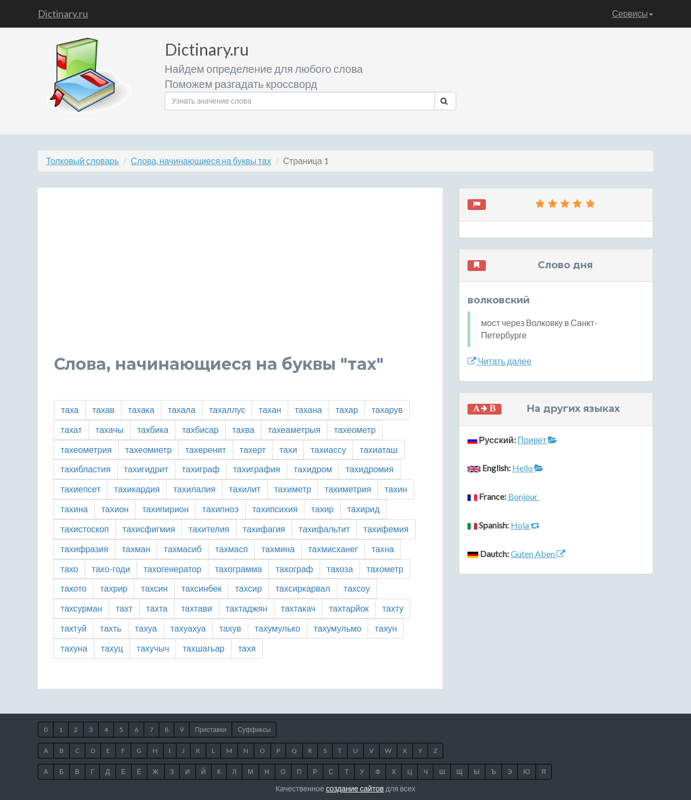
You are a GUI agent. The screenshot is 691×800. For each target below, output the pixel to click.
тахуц (112, 648)
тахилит (245, 489)
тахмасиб (182, 549)
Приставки (210, 730)
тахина (74, 509)
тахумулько (277, 628)
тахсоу (357, 588)
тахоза (340, 569)
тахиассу (328, 449)
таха (70, 409)
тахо (69, 569)
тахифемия (386, 529)
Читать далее (499, 361)
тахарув (387, 409)
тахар (346, 409)
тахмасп (231, 549)
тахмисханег (333, 549)
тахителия (208, 529)
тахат (71, 429)
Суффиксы (254, 730)
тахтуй (73, 628)
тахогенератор (172, 569)
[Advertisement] (240, 279)
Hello (528, 468)
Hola (525, 525)
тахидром (313, 469)
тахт (124, 608)
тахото (73, 588)
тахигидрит (146, 469)
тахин (395, 489)
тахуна (73, 648)
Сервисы (632, 13)
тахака (141, 409)
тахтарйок (349, 608)
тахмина (278, 549)
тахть (110, 628)
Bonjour (523, 496)
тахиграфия (256, 469)
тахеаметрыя (294, 429)
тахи (288, 449)
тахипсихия (274, 509)
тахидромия (370, 469)
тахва (243, 429)
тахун (386, 628)
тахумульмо (337, 628)
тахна (382, 549)
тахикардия (137, 489)
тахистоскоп (84, 529)
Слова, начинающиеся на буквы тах (201, 160)
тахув (230, 628)
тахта (157, 608)
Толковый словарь (82, 160)
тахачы (110, 429)
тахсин (154, 588)
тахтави (196, 608)
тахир (322, 509)
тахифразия (84, 549)
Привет (537, 440)
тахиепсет (80, 489)
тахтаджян (246, 608)
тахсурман (81, 608)
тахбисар (200, 429)
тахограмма (238, 569)
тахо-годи (111, 569)
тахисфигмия (149, 529)
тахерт (253, 449)
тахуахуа (188, 628)
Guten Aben (538, 553)
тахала (181, 409)
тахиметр (292, 489)
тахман (136, 549)
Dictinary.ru (63, 13)
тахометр (385, 569)
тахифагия (264, 529)
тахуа (146, 628)
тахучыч (153, 648)
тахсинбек (201, 588)
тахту (392, 608)
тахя (247, 648)
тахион (115, 509)
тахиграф (201, 469)
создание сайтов (355, 788)
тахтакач (298, 608)
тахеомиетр (148, 449)
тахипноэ (220, 509)
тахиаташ (378, 449)
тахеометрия (86, 449)
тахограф (294, 569)
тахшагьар (203, 648)
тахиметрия (347, 489)
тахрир (113, 588)
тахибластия (85, 469)
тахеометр (355, 429)
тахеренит (205, 449)
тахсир (248, 588)
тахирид (363, 509)
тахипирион (165, 509)
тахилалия (194, 489)
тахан (270, 409)
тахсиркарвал (302, 588)
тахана (308, 409)
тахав (103, 409)
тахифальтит (324, 529)
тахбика (152, 429)
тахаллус (227, 409)
